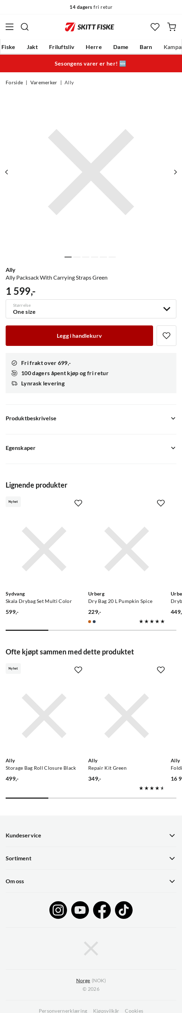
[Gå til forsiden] (89, 26)
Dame (120, 47)
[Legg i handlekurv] (79, 335)
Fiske (8, 47)
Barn (146, 47)
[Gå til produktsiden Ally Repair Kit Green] (126, 715)
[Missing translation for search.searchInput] (24, 27)
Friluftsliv (62, 47)
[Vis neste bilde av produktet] (175, 172)
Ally (69, 82)
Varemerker (43, 82)
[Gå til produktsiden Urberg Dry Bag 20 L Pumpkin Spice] (126, 549)
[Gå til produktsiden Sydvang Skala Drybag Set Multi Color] (44, 549)
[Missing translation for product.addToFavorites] (166, 335)
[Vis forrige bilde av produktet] (6, 172)
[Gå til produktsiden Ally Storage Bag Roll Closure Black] (44, 715)
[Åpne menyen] (9, 26)
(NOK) (91, 980)
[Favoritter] (155, 27)
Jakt (32, 47)
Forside (14, 82)
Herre (94, 47)
